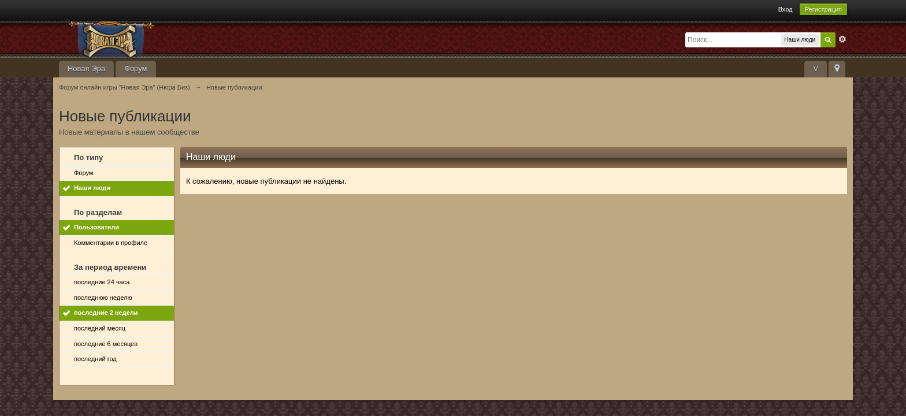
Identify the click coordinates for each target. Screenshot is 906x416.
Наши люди (92, 187)
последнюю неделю (103, 297)
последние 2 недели (106, 312)
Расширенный (842, 39)
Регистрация (823, 9)
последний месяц (99, 328)
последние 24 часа (101, 281)
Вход (785, 9)
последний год (95, 358)
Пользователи (96, 227)
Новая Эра (86, 68)
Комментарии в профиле (110, 242)
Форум (135, 68)
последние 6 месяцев (106, 343)
